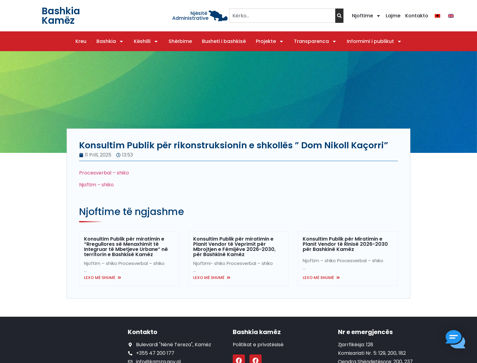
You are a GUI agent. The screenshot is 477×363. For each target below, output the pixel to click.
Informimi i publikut (374, 41)
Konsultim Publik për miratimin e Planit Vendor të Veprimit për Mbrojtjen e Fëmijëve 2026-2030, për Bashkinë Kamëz (234, 246)
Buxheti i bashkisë (224, 41)
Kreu (80, 41)
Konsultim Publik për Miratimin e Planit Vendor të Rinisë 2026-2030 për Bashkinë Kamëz (345, 244)
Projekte (270, 41)
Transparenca (315, 41)
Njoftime (366, 15)
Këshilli (146, 41)
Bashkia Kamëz (61, 15)
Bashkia (110, 41)
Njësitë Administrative (190, 16)
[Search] (339, 16)
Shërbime (180, 41)
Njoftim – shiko (96, 184)
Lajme (393, 15)
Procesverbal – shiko (104, 172)
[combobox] (282, 16)
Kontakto (416, 15)
